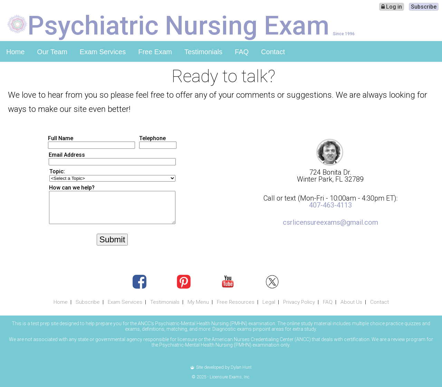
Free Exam (155, 52)
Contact (273, 52)
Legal (268, 302)
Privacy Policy (299, 302)
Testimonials (203, 52)
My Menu (198, 302)
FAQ (242, 52)
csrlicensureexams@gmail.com (330, 222)
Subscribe (423, 6)
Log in (391, 6)
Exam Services (103, 52)
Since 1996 (344, 33)
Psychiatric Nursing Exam (178, 25)
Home (15, 52)
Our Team (52, 52)
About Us (351, 302)
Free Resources (235, 302)
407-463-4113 (330, 205)
